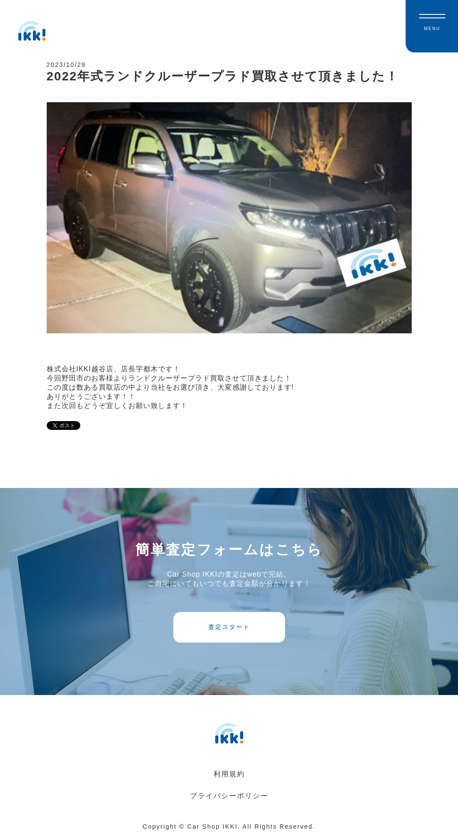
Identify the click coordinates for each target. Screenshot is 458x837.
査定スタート (229, 626)
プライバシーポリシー (229, 795)
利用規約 (229, 774)
